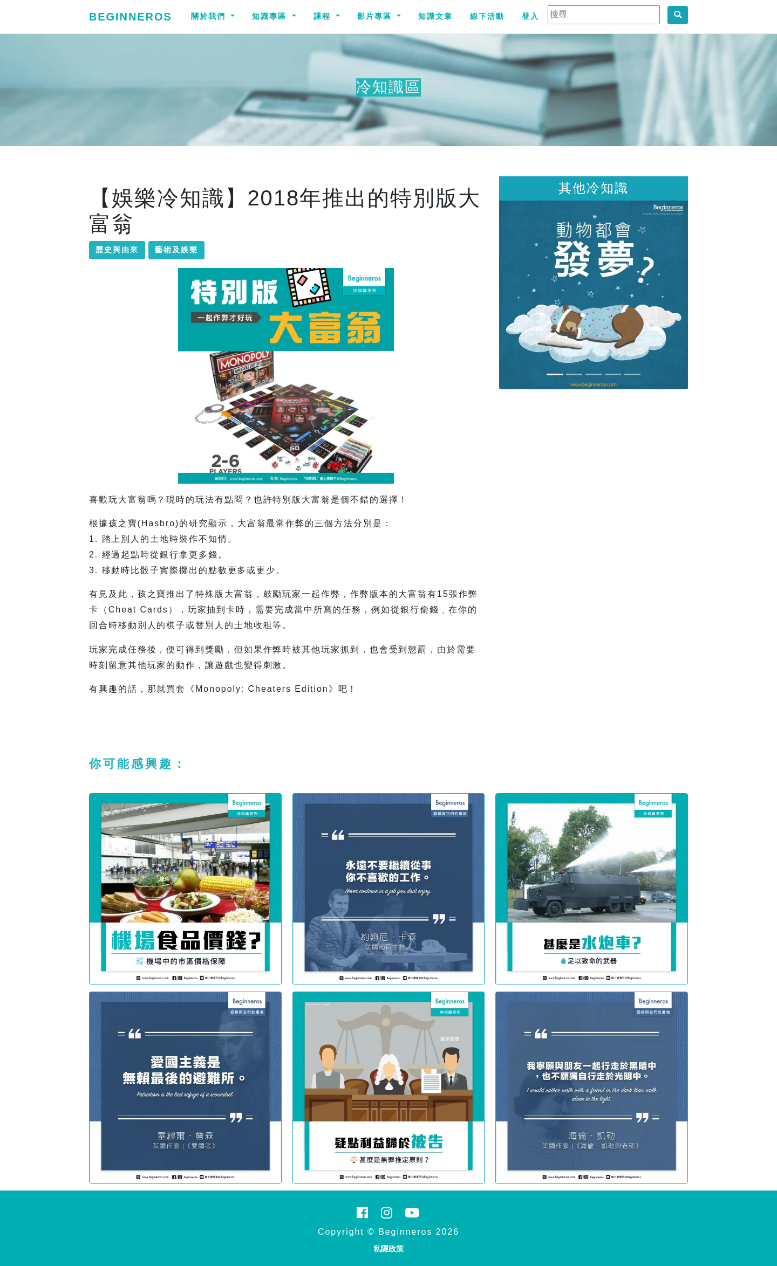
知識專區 (271, 16)
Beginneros (130, 17)
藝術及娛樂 (176, 249)
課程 (323, 16)
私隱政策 (388, 1248)
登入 (530, 16)
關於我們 (210, 16)
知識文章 (435, 16)
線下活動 (487, 16)
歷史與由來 (117, 249)
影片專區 (376, 16)
